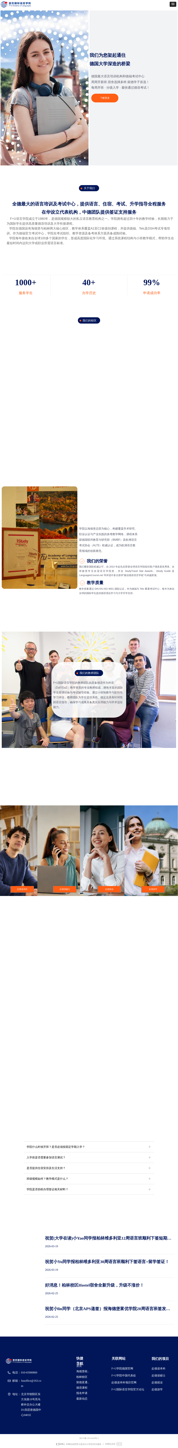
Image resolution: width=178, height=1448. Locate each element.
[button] (173, 4)
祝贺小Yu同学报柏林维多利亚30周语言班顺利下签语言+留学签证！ (107, 1261)
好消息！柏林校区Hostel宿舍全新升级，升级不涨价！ (94, 1285)
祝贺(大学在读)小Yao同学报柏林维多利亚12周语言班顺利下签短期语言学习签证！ (108, 1238)
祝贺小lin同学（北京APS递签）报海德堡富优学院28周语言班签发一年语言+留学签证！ (107, 1309)
